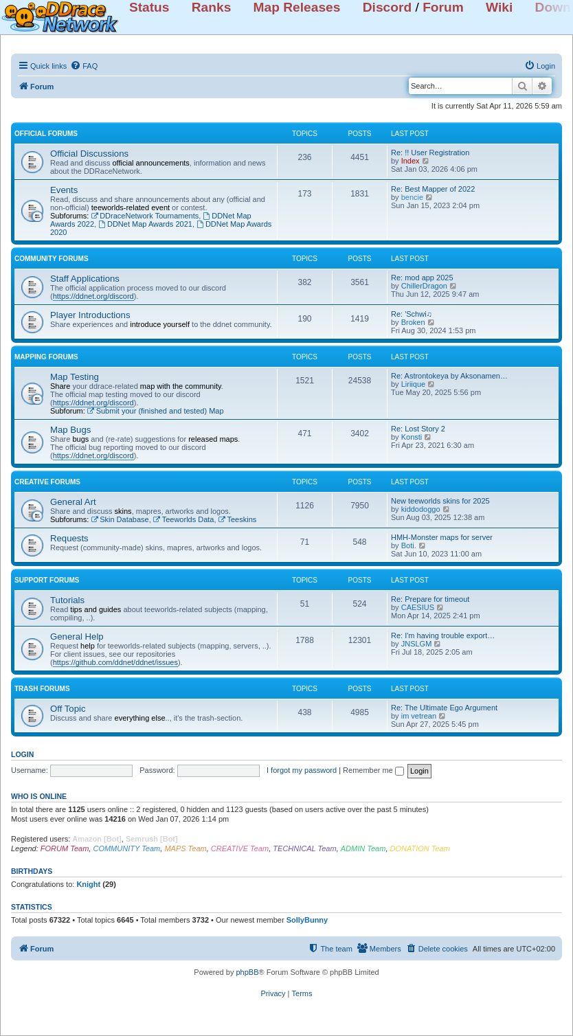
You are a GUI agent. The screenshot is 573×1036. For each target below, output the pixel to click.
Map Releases (297, 7)
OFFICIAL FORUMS (46, 133)
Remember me (373, 770)
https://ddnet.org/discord (93, 296)
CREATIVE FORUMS (47, 482)
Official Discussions (89, 153)
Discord (387, 7)
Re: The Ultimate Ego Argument (444, 707)
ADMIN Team (363, 848)
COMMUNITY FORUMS (51, 258)
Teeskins (237, 519)
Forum (443, 7)
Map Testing (74, 377)
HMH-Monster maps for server (442, 537)
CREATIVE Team (240, 848)
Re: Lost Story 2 (418, 429)
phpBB (247, 972)
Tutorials (67, 600)
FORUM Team (65, 848)
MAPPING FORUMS (46, 357)
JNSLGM (416, 644)
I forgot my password (302, 770)
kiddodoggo (420, 509)
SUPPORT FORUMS (46, 580)
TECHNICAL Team (304, 848)
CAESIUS (417, 607)
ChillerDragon (424, 286)
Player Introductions (90, 315)
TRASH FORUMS (42, 688)
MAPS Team (185, 848)
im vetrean (418, 716)
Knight (88, 884)
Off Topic (68, 708)
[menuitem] (84, 66)
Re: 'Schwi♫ (411, 314)
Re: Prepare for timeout (430, 599)
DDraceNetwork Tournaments (145, 216)
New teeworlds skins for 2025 (440, 501)
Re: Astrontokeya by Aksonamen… (449, 376)
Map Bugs (70, 430)
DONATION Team (420, 848)
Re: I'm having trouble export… (443, 635)
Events (64, 190)
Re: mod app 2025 (422, 277)
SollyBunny (307, 920)
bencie (412, 197)
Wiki (499, 7)
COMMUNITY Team (126, 848)
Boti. (408, 545)
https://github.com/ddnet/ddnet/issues (115, 662)
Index (410, 161)
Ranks (212, 7)
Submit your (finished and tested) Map (155, 411)
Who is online (39, 796)
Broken (413, 322)
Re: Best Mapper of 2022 (433, 189)
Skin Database (119, 519)
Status (149, 7)
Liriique (413, 384)
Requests (69, 538)
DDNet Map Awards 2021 (145, 224)
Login (22, 754)
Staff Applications (85, 278)
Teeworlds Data (183, 519)
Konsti (412, 437)
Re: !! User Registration (430, 152)
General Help (77, 636)
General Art (73, 502)
